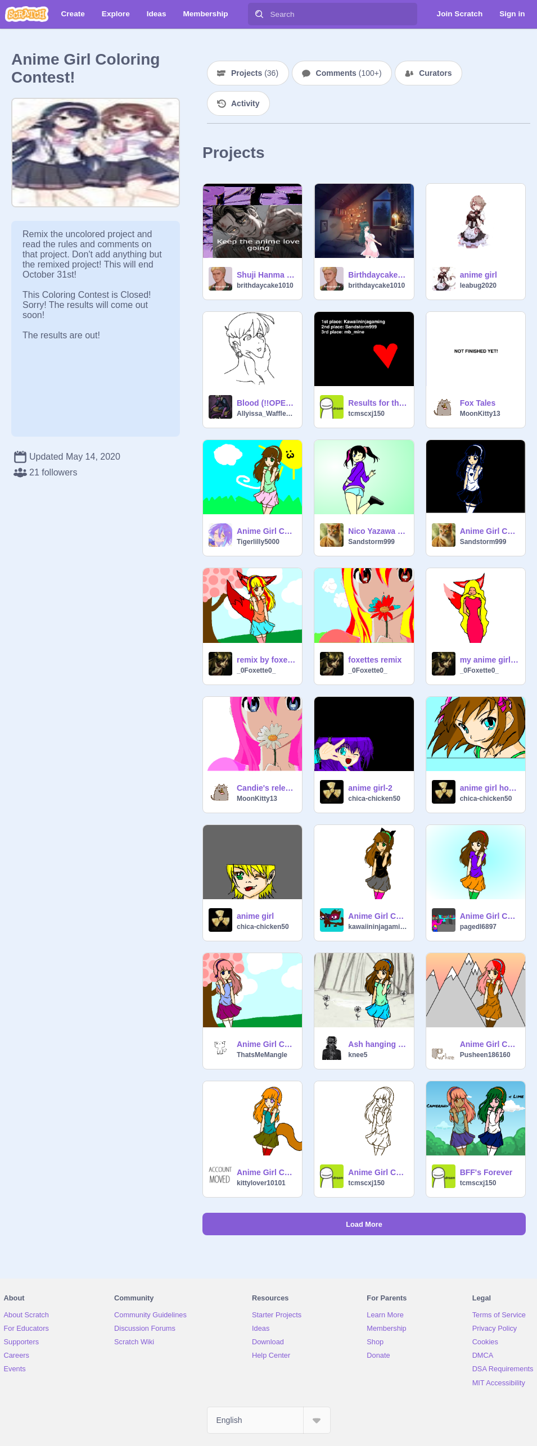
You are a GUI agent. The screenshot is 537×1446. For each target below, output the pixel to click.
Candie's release (266, 787)
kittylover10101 (261, 1183)
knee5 (357, 1055)
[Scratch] (26, 14)
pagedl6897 (478, 927)
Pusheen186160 (485, 1055)
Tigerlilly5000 (258, 542)
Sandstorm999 (371, 542)
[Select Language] (269, 1420)
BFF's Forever (486, 1172)
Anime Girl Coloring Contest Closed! (377, 1172)
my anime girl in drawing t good (489, 659)
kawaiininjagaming (377, 927)
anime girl (478, 274)
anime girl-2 (370, 787)
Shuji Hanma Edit (266, 274)
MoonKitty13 (480, 414)
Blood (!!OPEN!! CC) (266, 402)
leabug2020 (478, 285)
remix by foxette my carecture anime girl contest (266, 659)
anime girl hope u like (489, 787)
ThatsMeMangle (262, 1055)
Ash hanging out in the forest (377, 1044)
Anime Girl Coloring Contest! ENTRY (489, 1044)
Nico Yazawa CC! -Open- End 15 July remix (377, 531)
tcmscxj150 (366, 414)
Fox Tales (478, 402)
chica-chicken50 (374, 799)
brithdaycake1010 (265, 285)
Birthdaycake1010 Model (377, 274)
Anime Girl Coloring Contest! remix (266, 531)
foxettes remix (374, 659)
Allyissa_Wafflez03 (266, 414)
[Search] (259, 14)
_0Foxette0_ (256, 670)
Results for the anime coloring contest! (377, 402)
